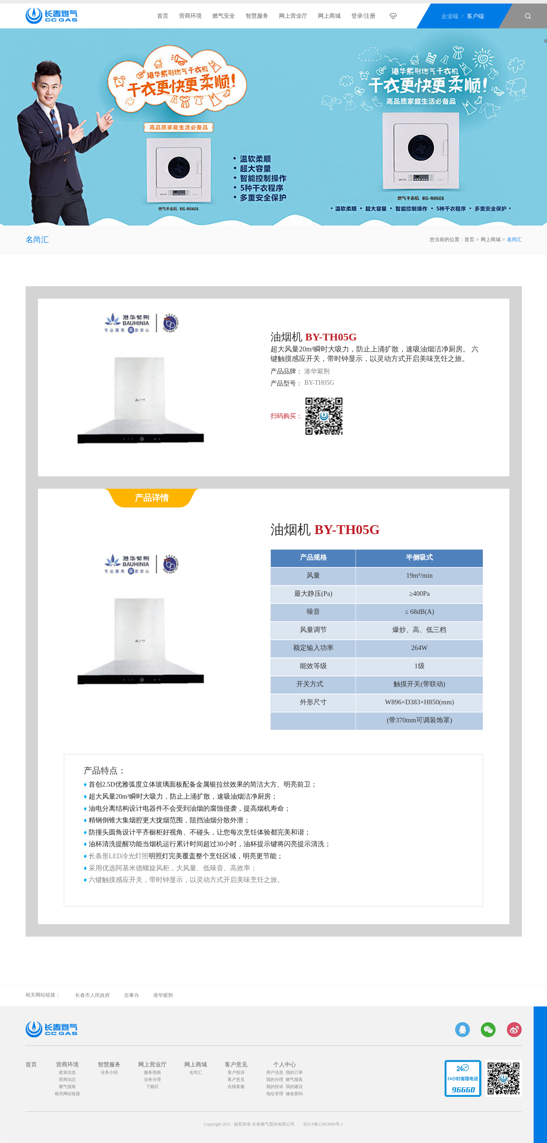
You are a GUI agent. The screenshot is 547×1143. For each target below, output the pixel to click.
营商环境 (190, 16)
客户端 (475, 16)
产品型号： (286, 383)
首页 (162, 16)
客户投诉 (236, 1072)
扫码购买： (286, 416)
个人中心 (284, 1064)
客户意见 (236, 1064)
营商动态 (67, 1079)
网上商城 (329, 16)
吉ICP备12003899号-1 (323, 1124)
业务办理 (152, 1079)
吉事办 (131, 995)
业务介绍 (109, 1072)
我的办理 (274, 1079)
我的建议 (294, 1086)
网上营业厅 (293, 16)
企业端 (449, 16)
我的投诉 (274, 1086)
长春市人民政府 (92, 995)
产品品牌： (286, 371)
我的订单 (294, 1072)
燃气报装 (67, 1086)
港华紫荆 (163, 995)
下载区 (152, 1086)
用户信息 (274, 1072)
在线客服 (236, 1086)
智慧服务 (257, 16)
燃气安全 (223, 16)
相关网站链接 (67, 1093)
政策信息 (67, 1072)
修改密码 (294, 1093)
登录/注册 (363, 16)
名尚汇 (37, 239)
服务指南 (152, 1072)
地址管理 (274, 1093)
